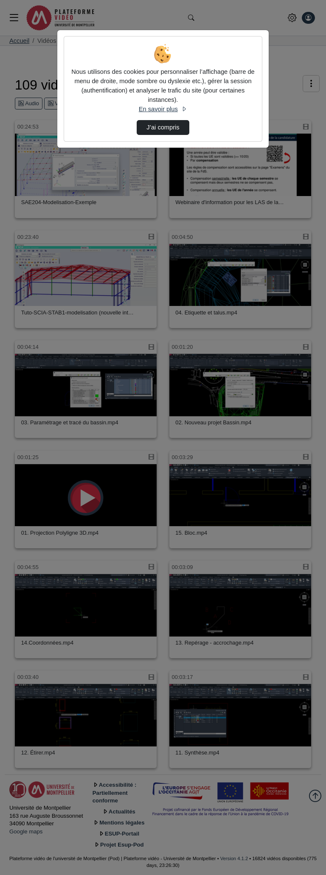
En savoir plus (163, 109)
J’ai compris (162, 127)
